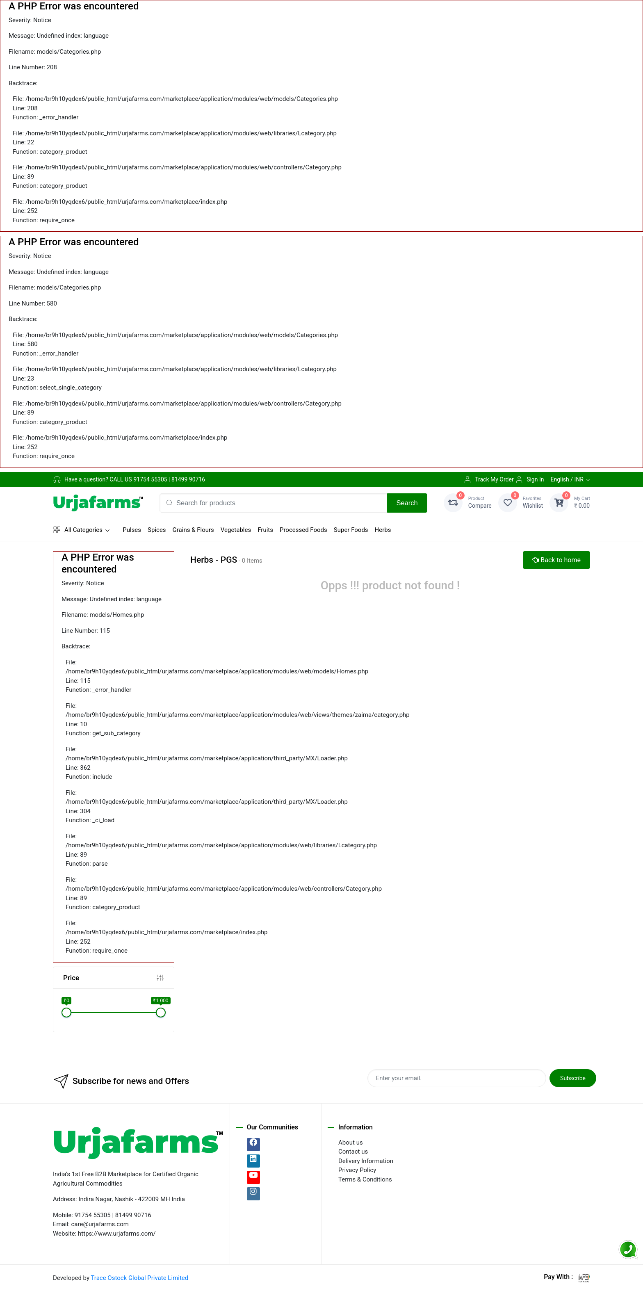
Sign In (529, 479)
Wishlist (533, 502)
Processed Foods (303, 530)
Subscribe (573, 1078)
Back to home (556, 560)
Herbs (383, 530)
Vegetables (236, 530)
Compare (480, 502)
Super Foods (351, 530)
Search (407, 502)
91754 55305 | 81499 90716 (169, 479)
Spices (157, 530)
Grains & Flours (193, 530)
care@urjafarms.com (100, 1224)
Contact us (353, 1151)
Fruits (265, 530)
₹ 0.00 (582, 502)
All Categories (78, 530)
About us (350, 1142)
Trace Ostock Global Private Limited (139, 1278)
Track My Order (488, 479)
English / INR (566, 479)
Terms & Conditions (365, 1179)
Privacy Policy (357, 1170)
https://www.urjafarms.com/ (117, 1233)
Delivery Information (365, 1161)
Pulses (132, 530)
